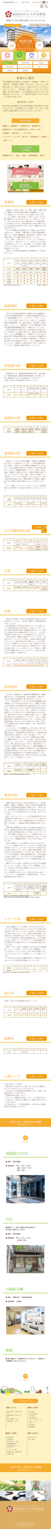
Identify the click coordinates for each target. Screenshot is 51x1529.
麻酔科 (44, 136)
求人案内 (31, 1439)
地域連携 (25, 71)
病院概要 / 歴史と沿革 (14, 1415)
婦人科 (25, 136)
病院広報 (10, 1454)
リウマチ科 (26, 133)
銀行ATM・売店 (13, 1441)
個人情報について (13, 1419)
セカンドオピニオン (25, 67)
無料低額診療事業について (10, 2)
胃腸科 (5, 126)
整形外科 (15, 133)
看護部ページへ (39, 45)
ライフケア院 (12, 1449)
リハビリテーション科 (11, 136)
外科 (38, 129)
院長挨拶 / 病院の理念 (14, 1412)
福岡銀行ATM (8, 155)
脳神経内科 (36, 126)
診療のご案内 (37, 202)
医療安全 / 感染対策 (14, 1452)
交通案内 (10, 1439)
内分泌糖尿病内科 (21, 129)
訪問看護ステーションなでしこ (14, 1446)
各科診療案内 (25, 63)
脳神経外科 (35, 136)
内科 (32, 129)
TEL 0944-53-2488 (37, 20)
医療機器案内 (12, 1443)
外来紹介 (10, 63)
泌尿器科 (6, 133)
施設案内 (10, 1437)
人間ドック (40, 67)
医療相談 (10, 71)
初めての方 (32, 1437)
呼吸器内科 (24, 126)
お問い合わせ (25, 2)
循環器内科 (7, 129)
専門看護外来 (10, 67)
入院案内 (40, 63)
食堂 (24, 155)
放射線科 (14, 126)
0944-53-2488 (25, 1122)
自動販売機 (32, 155)
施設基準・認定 (12, 1421)
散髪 (41, 155)
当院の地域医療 (11, 45)
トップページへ (13, 25)
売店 (17, 155)
